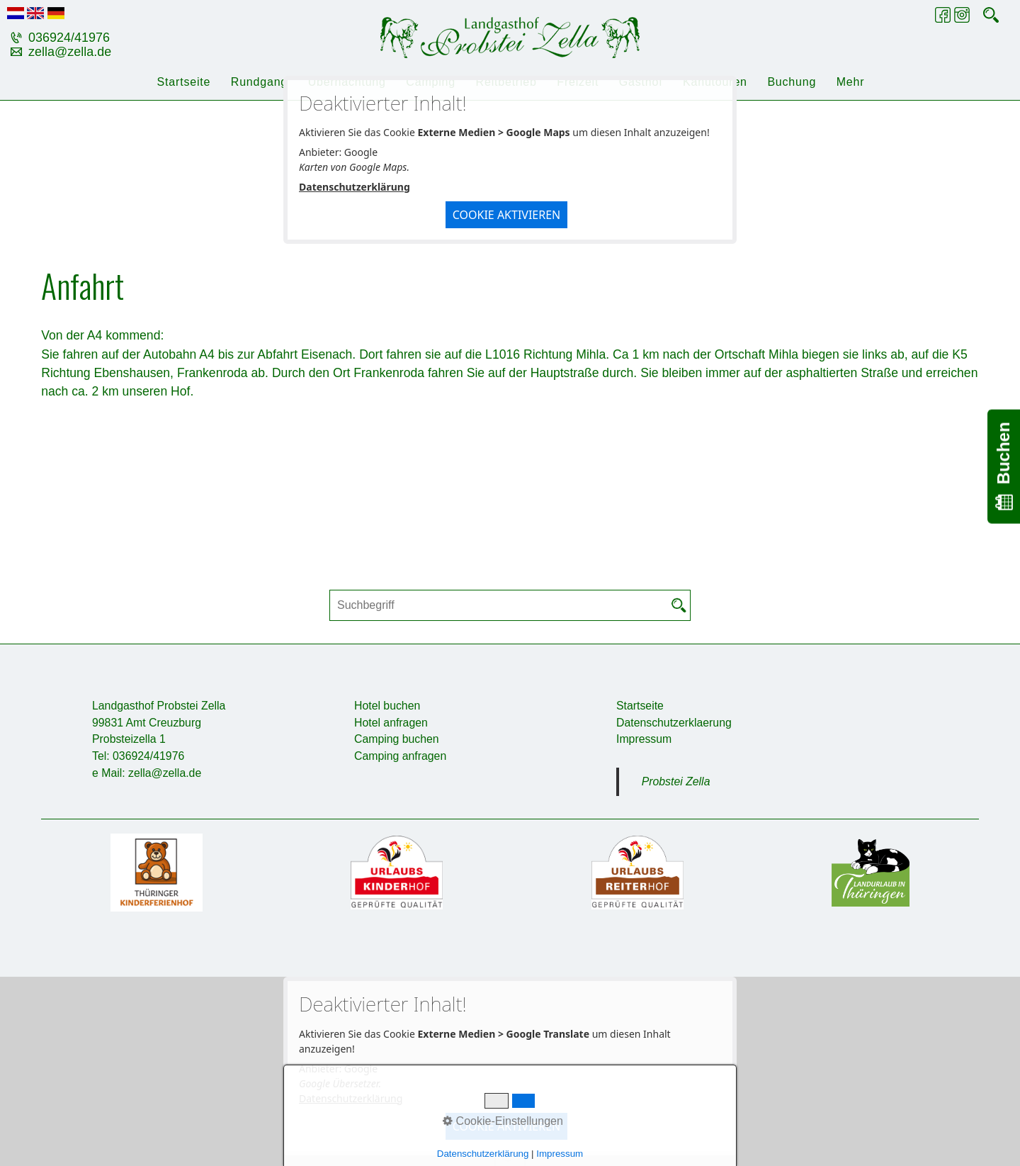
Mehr (851, 82)
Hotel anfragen (391, 723)
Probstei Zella (676, 781)
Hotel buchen (387, 706)
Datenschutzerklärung (354, 187)
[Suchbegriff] (510, 605)
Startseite (184, 82)
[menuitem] (183, 82)
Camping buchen (396, 739)
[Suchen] (679, 605)
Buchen (1003, 466)
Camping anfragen (400, 756)
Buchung (791, 82)
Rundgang (259, 82)
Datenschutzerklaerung (674, 723)
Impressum (644, 739)
